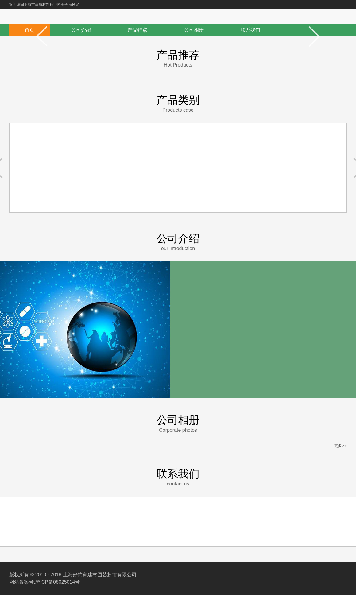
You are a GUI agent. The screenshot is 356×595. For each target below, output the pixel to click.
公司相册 (194, 30)
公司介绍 (81, 30)
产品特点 (137, 30)
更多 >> (340, 446)
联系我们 (250, 30)
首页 (29, 30)
